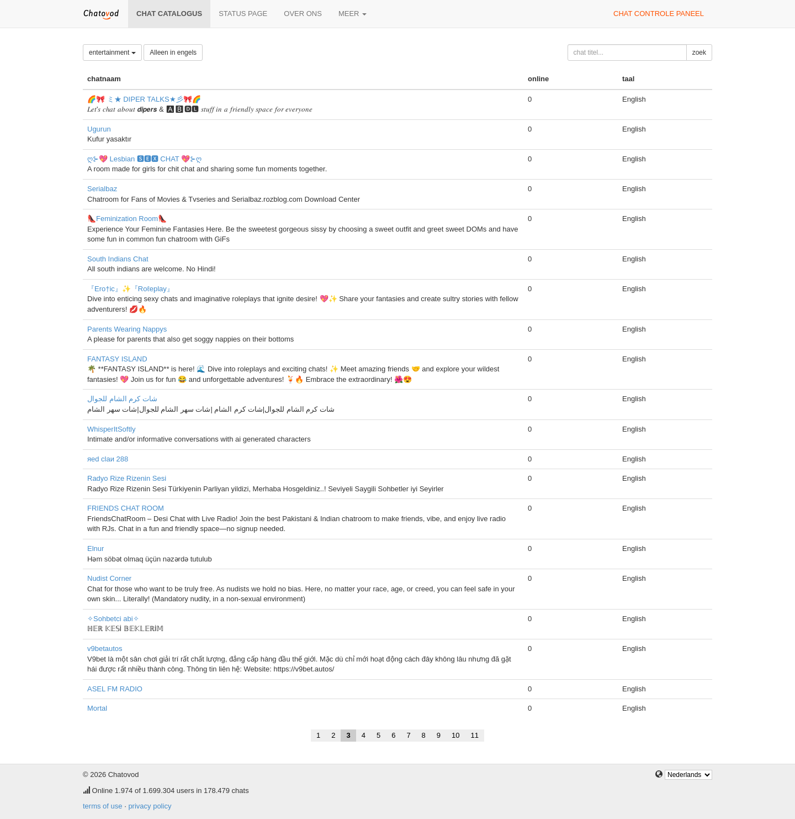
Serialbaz (102, 189)
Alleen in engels (173, 52)
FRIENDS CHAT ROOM (125, 508)
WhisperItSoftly (111, 429)
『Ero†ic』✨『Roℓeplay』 (130, 289)
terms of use (103, 806)
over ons (303, 13)
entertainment (112, 52)
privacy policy (149, 806)
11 (475, 735)
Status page (243, 13)
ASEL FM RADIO (114, 689)
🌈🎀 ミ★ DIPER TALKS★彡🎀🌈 (144, 99)
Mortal (97, 708)
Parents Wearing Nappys (127, 329)
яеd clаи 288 (107, 459)
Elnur (95, 548)
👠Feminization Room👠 (127, 218)
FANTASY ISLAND (117, 359)
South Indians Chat (118, 259)
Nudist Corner (109, 578)
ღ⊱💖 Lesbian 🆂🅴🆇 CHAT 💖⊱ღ (144, 159)
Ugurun (99, 129)
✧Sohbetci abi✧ (113, 619)
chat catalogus (169, 13)
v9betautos (105, 648)
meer (352, 13)
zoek (699, 52)
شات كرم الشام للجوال (122, 399)
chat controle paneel (658, 13)
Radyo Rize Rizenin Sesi (126, 478)
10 (455, 735)
